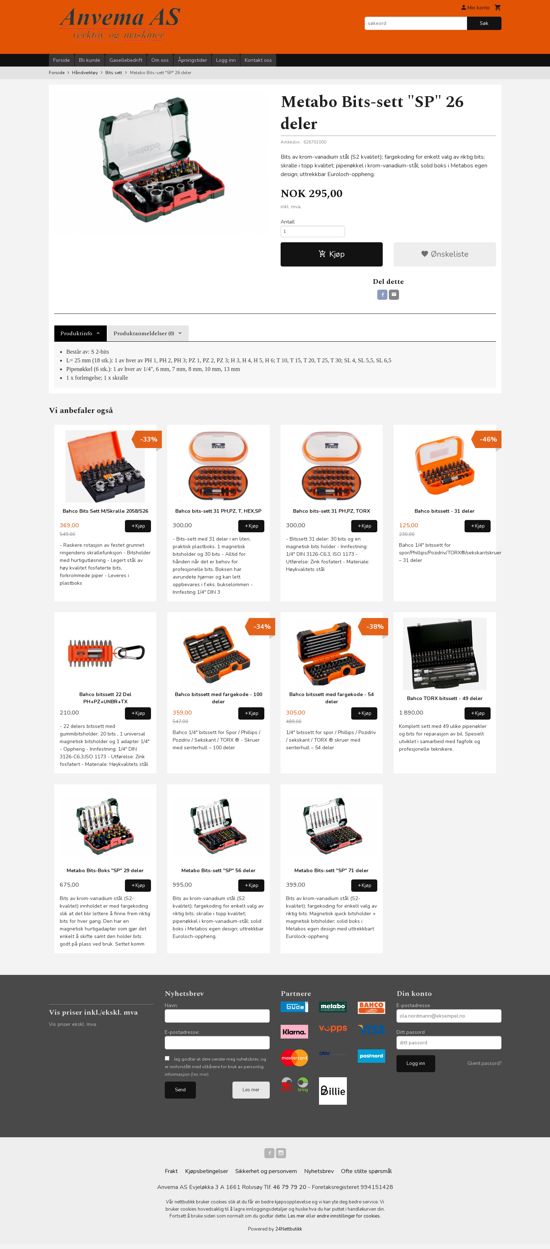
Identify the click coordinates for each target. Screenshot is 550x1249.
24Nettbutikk (288, 1234)
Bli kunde (89, 60)
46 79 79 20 (289, 1193)
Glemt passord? (484, 1067)
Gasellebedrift (125, 60)
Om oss (160, 60)
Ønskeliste (445, 256)
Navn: (171, 1009)
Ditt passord (410, 1036)
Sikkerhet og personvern (266, 1177)
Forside (61, 60)
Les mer (251, 1094)
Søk (484, 23)
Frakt (171, 1177)
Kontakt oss (258, 60)
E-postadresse (413, 1009)
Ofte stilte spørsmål (366, 1177)
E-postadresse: (182, 1036)
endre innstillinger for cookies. (349, 1221)
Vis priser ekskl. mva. (73, 1028)
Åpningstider (192, 60)
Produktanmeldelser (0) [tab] (143, 337)
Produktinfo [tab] (76, 337)
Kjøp (331, 256)
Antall (288, 221)
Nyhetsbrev (319, 1177)
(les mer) (200, 1078)
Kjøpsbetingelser (206, 1177)
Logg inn (226, 60)
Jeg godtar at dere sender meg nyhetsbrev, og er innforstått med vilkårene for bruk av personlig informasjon (215, 1070)
